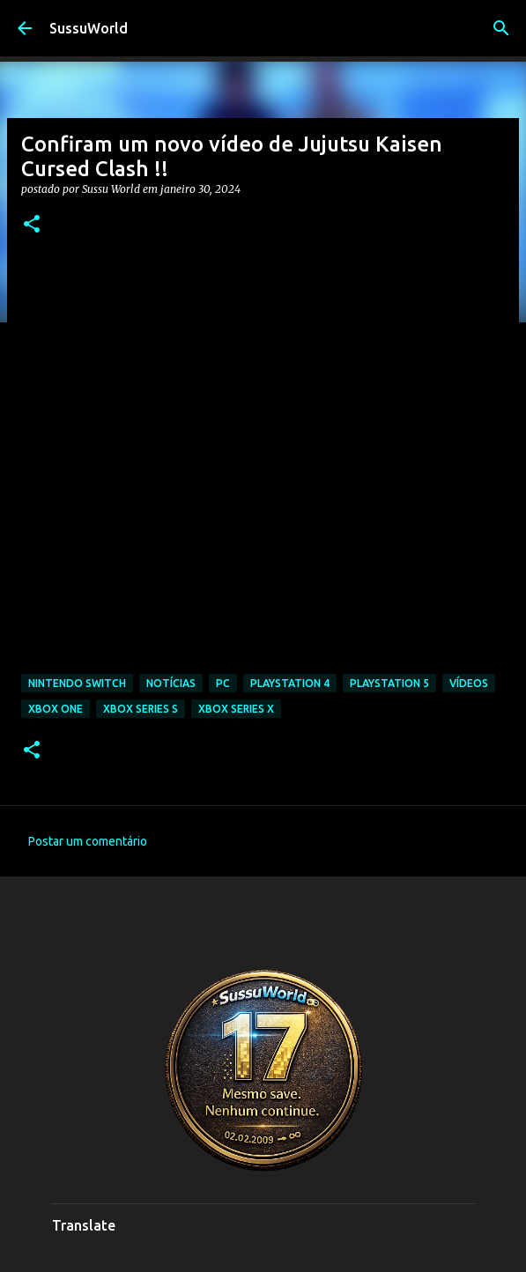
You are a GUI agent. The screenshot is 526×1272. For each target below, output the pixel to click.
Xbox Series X (236, 708)
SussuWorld (88, 28)
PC (223, 683)
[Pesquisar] (501, 28)
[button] (31, 225)
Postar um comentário (87, 841)
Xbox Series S (140, 708)
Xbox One (55, 708)
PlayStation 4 (290, 683)
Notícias (171, 683)
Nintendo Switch (77, 683)
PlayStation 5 (389, 683)
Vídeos (468, 683)
